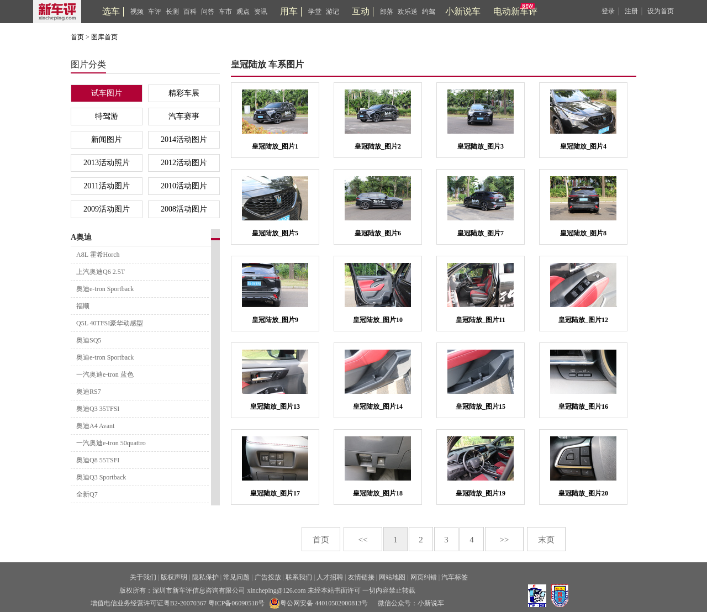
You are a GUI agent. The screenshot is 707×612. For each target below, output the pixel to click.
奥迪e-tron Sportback (105, 289)
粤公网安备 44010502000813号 (318, 603)
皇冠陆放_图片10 (378, 320)
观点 (243, 11)
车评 (154, 11)
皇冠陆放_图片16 (583, 406)
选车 (111, 11)
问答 (207, 11)
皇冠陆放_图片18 (378, 493)
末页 (546, 539)
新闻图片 (106, 139)
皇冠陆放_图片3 (480, 146)
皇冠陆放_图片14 (378, 406)
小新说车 (463, 11)
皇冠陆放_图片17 (275, 493)
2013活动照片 (106, 163)
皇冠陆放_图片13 (275, 406)
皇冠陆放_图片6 (378, 233)
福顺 (82, 306)
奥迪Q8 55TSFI (97, 460)
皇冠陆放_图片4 (583, 146)
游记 (332, 11)
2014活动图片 (184, 139)
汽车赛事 (183, 116)
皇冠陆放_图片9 (275, 320)
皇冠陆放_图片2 (378, 146)
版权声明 (174, 577)
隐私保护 (205, 577)
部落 (386, 11)
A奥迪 (81, 237)
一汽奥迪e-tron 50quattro (111, 443)
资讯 (260, 11)
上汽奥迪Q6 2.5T (100, 272)
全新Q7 (87, 494)
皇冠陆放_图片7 (480, 233)
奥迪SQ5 (88, 340)
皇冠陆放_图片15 (480, 406)
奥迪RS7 (88, 391)
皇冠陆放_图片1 (275, 146)
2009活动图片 (106, 209)
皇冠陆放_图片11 (480, 320)
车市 (225, 11)
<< (363, 539)
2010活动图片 (184, 186)
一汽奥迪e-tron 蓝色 (105, 374)
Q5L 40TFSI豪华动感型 (109, 323)
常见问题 (236, 577)
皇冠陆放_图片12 (583, 320)
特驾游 (106, 116)
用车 (289, 11)
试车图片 (106, 93)
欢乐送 (408, 11)
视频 (137, 11)
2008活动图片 (184, 209)
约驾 (428, 11)
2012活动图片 (184, 163)
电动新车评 (515, 11)
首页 (77, 37)
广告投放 (268, 577)
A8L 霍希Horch (98, 254)
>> (504, 539)
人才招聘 (329, 577)
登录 (608, 11)
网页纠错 (423, 577)
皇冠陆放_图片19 (480, 493)
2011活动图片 (106, 186)
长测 (172, 11)
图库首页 (104, 37)
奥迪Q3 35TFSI (97, 409)
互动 (361, 11)
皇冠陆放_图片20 (583, 493)
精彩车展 (183, 93)
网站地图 (392, 577)
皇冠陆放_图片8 (583, 233)
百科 (190, 11)
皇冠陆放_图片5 (275, 233)
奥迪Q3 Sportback (101, 477)
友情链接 (361, 577)
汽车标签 (454, 577)
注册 (631, 11)
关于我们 (143, 577)
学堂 (314, 11)
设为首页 (660, 11)
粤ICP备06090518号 (236, 603)
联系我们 (299, 577)
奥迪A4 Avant (95, 426)
